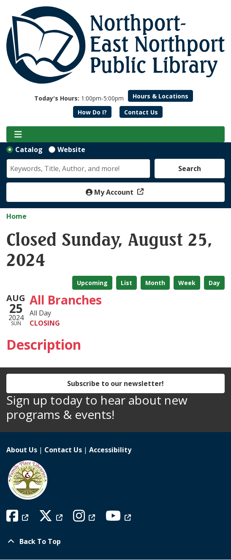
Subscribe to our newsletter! (115, 383)
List (126, 283)
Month (155, 283)
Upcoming (92, 283)
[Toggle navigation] (18, 134)
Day (214, 283)
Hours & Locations (160, 96)
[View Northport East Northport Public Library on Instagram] (85, 518)
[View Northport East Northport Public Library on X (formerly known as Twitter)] (52, 518)
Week (187, 283)
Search (189, 168)
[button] (79, 98)
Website (71, 149)
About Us (21, 449)
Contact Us (141, 112)
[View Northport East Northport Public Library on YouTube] (119, 518)
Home (16, 216)
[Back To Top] (115, 541)
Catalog (29, 149)
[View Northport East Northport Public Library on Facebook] (18, 518)
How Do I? (92, 112)
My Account (110, 192)
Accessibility (110, 449)
